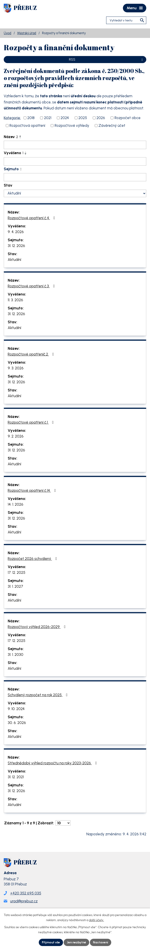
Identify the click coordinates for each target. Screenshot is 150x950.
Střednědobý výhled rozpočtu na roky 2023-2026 (53, 763)
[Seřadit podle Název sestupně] (20, 138)
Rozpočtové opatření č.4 (32, 218)
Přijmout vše (51, 942)
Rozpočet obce (128, 118)
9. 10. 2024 (16, 709)
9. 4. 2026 (16, 232)
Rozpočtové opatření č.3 (32, 286)
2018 (31, 118)
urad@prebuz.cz (24, 901)
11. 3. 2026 (15, 300)
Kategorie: (12, 117)
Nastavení (100, 942)
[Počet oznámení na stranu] (63, 823)
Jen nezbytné (76, 942)
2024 (65, 118)
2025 (82, 118)
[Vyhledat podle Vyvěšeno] (75, 161)
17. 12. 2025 (16, 572)
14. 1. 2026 (15, 504)
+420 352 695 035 (25, 893)
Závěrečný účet (111, 125)
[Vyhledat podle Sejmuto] (75, 177)
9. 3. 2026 (16, 368)
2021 (47, 118)
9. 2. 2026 (16, 436)
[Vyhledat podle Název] (75, 145)
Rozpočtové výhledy (72, 125)
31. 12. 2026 (16, 245)
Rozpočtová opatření (27, 125)
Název (11, 137)
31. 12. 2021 (16, 777)
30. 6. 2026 (17, 722)
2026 (100, 118)
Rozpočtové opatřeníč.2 (32, 354)
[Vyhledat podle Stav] (75, 193)
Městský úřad (26, 33)
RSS (106, 59)
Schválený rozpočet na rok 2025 (38, 695)
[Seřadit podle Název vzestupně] (20, 136)
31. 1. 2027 (15, 586)
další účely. (96, 920)
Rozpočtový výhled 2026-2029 (37, 627)
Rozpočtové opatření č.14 (32, 490)
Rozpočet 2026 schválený (33, 558)
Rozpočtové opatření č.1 (31, 422)
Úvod (7, 33)
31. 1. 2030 (15, 654)
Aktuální (14, 259)
